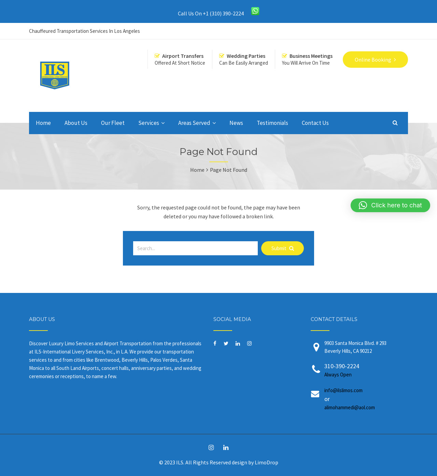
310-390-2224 (361, 370)
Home (43, 123)
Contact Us (315, 123)
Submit (282, 248)
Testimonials (272, 123)
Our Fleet (113, 123)
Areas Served (194, 123)
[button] (390, 205)
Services (148, 123)
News (236, 123)
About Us (76, 123)
